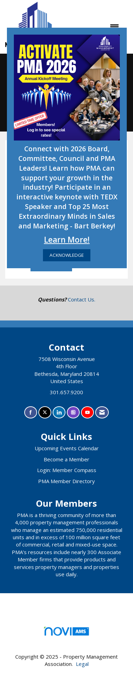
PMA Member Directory (66, 481)
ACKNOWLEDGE (67, 255)
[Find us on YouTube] (87, 412)
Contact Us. (81, 299)
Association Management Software (66, 633)
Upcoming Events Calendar (67, 448)
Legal (82, 663)
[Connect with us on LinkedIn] (59, 412)
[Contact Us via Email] (102, 412)
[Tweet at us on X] (44, 412)
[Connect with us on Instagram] (73, 412)
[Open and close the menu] (96, 27)
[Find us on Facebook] (30, 412)
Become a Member (66, 459)
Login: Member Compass (66, 470)
